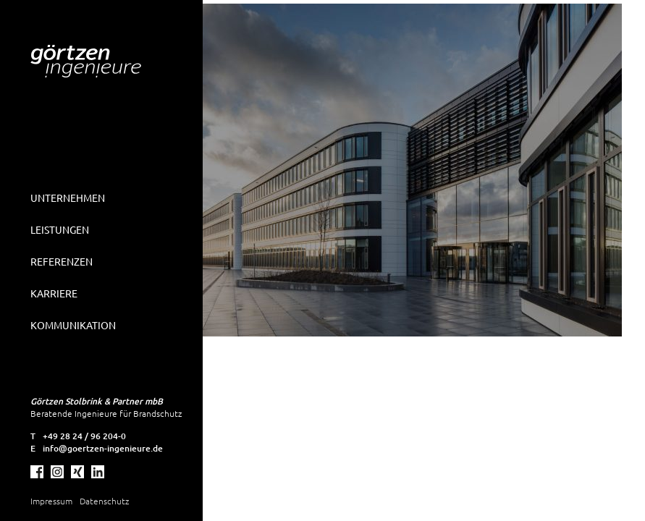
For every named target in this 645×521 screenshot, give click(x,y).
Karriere (53, 293)
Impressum (51, 501)
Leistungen (59, 229)
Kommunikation (73, 324)
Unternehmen (67, 197)
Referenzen (61, 261)
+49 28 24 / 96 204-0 (84, 436)
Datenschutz (104, 501)
